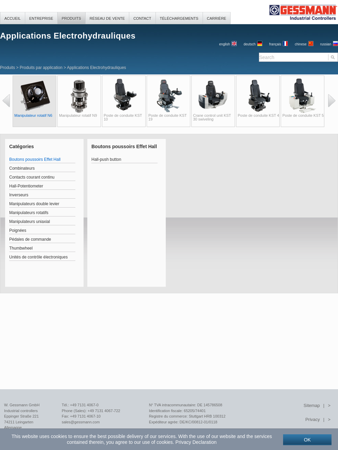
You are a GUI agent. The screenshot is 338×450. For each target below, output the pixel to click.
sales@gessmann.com (81, 422)
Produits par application (41, 67)
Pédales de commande (30, 239)
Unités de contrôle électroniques (38, 257)
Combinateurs (22, 168)
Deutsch (249, 44)
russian (325, 44)
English (224, 44)
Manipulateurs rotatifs (28, 212)
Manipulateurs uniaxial (29, 221)
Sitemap (312, 405)
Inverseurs (18, 195)
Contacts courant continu (32, 177)
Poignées (17, 230)
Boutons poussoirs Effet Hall (35, 159)
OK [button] (307, 439)
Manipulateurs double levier (34, 203)
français (275, 44)
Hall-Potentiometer (26, 186)
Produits (7, 67)
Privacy (312, 419)
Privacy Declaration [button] (196, 442)
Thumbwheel (21, 248)
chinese (300, 44)
